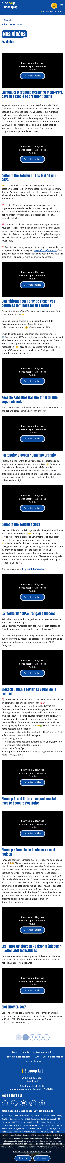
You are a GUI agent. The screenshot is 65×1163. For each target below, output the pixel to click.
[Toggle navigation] (61, 6)
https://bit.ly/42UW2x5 (45, 250)
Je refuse (23, 1158)
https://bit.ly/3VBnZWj (33, 569)
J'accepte (41, 1158)
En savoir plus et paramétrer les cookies (32, 1151)
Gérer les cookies (32, 75)
